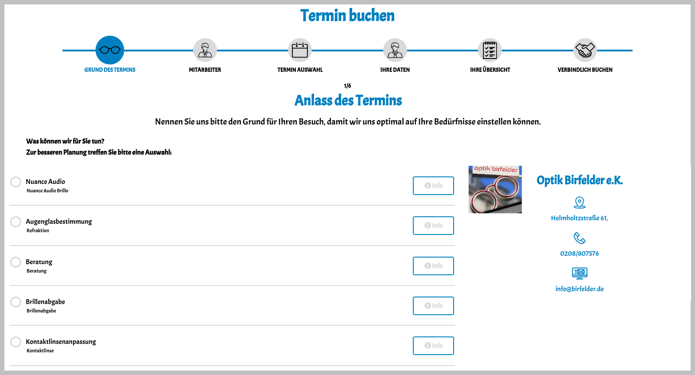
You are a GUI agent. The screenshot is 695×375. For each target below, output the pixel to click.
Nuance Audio (47, 186)
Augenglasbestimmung (59, 226)
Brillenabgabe (45, 306)
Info (433, 186)
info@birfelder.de (579, 289)
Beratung (39, 266)
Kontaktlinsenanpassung (61, 346)
